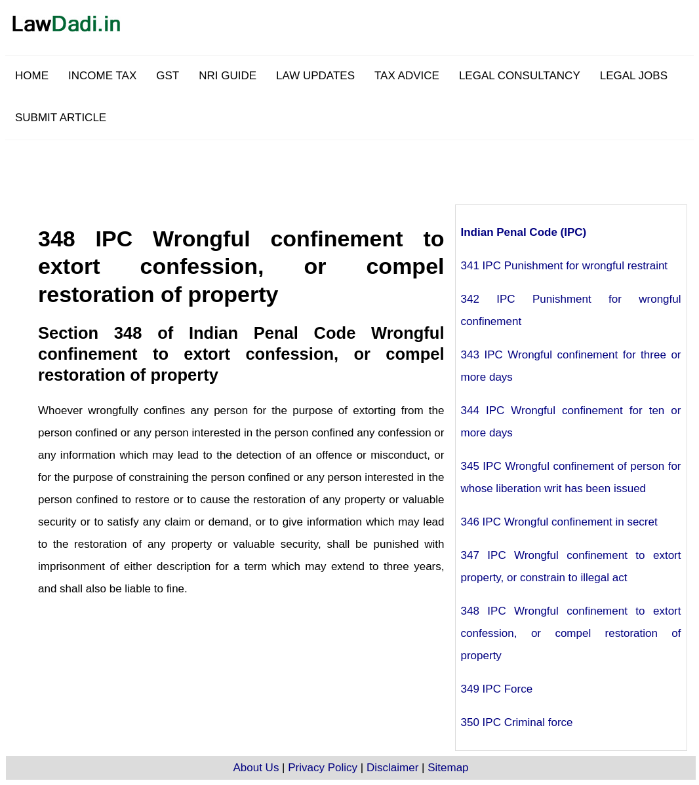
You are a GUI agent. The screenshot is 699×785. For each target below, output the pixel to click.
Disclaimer (392, 767)
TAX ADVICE (406, 75)
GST (167, 75)
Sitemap (448, 767)
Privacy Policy (322, 767)
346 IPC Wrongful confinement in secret (559, 522)
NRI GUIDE (227, 75)
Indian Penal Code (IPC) (524, 232)
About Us (256, 767)
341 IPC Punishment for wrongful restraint (564, 265)
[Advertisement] (382, 169)
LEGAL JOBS (634, 75)
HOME (32, 75)
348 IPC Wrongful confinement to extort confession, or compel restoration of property (571, 633)
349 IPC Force (497, 689)
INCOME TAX (102, 75)
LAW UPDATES (315, 75)
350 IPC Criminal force (517, 722)
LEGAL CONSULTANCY (519, 75)
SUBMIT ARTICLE (60, 117)
